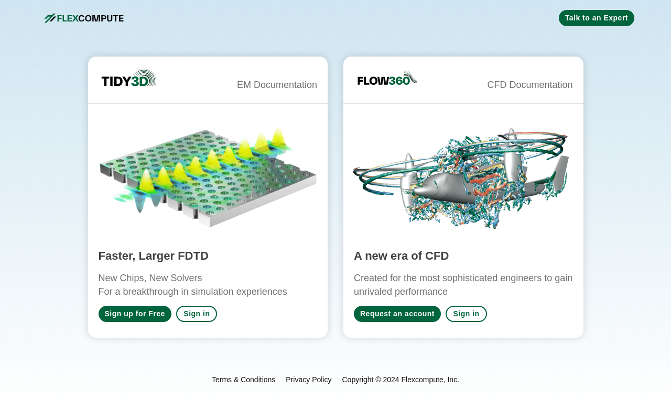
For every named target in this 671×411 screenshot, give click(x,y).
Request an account (397, 313)
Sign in (196, 313)
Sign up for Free (135, 313)
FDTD (193, 255)
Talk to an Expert (596, 18)
